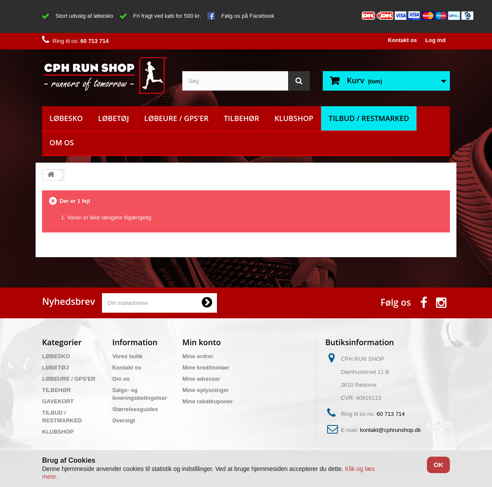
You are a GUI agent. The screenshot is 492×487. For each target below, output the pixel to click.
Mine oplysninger (205, 390)
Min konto (201, 342)
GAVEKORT (58, 401)
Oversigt (123, 420)
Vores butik (127, 356)
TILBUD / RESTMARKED (368, 118)
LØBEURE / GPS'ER (176, 118)
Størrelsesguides (135, 409)
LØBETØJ (113, 118)
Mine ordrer (197, 356)
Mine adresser (201, 379)
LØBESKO (66, 118)
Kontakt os (402, 40)
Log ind (435, 40)
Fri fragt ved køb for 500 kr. (167, 16)
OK (438, 464)
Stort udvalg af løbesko (84, 16)
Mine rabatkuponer (207, 401)
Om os (61, 142)
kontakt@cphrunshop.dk (390, 430)
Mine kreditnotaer (205, 367)
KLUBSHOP (293, 118)
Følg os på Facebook (247, 16)
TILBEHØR (241, 118)
